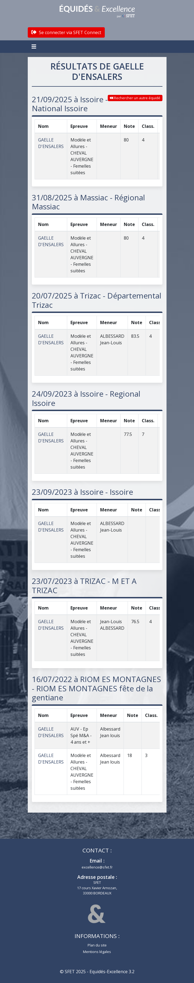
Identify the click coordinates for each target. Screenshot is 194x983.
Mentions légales (97, 951)
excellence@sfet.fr (97, 867)
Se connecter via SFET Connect (66, 32)
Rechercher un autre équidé (135, 97)
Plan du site (97, 945)
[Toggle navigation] (34, 47)
